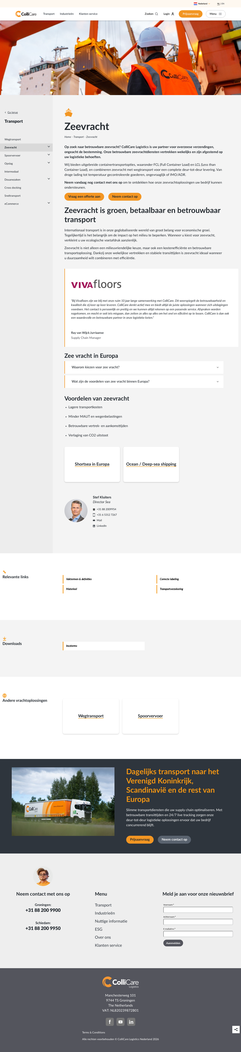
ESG (98, 929)
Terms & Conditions (93, 1032)
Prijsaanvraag (190, 14)
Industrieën (67, 14)
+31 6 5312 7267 (107, 515)
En (223, 4)
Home (67, 137)
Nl (218, 4)
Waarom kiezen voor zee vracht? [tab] (95, 367)
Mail (99, 520)
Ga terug (13, 112)
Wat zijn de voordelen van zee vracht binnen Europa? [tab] (110, 381)
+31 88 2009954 (106, 509)
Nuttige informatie (111, 921)
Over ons (103, 937)
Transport (49, 14)
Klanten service (88, 14)
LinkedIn (102, 526)
